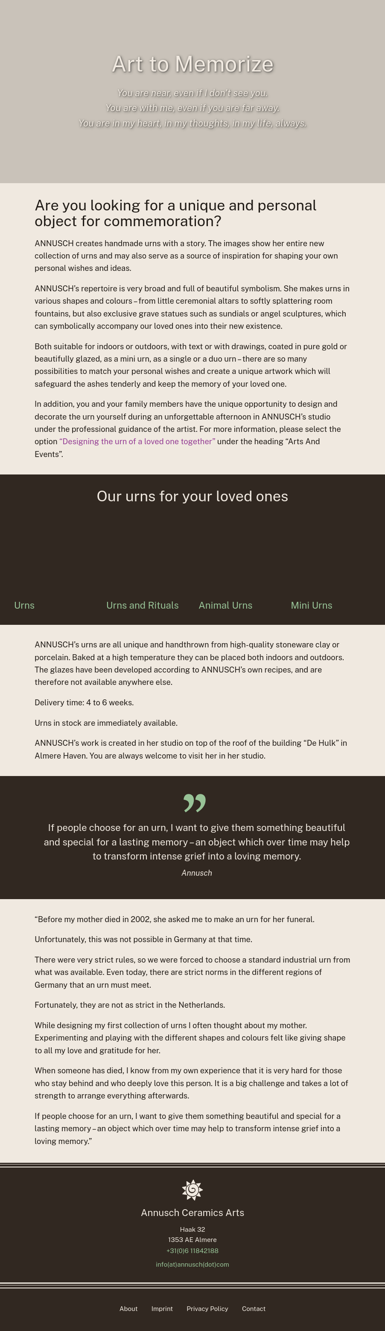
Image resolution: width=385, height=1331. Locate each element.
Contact (253, 1308)
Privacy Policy (207, 1308)
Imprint (162, 1308)
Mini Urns (311, 605)
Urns (24, 605)
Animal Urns (225, 605)
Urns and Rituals (142, 605)
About (129, 1308)
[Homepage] (192, 1190)
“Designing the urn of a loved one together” (137, 441)
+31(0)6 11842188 (192, 1250)
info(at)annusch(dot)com (192, 1264)
